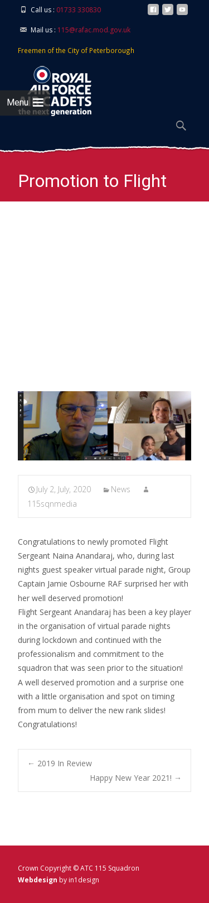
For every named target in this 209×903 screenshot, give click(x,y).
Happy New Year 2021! (136, 777)
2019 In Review (59, 763)
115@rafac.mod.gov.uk (93, 30)
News (120, 489)
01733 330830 (78, 10)
